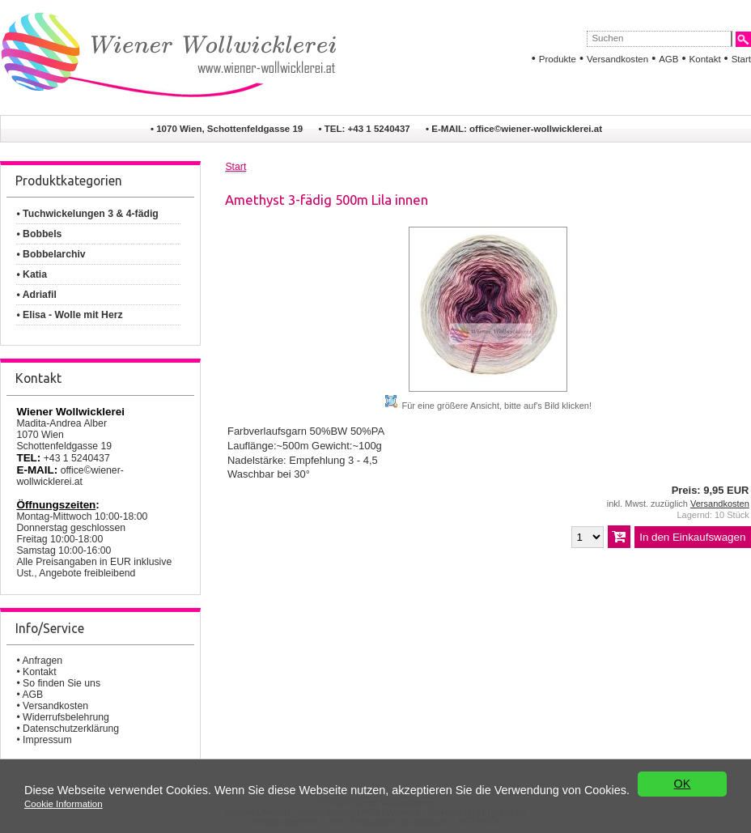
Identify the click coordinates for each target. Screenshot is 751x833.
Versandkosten (617, 59)
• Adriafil (36, 294)
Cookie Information (63, 804)
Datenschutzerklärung (71, 728)
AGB (668, 59)
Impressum (47, 740)
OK (682, 783)
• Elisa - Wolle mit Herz (69, 315)
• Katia (31, 274)
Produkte (557, 59)
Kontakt (705, 59)
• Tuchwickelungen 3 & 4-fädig (87, 213)
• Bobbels (39, 234)
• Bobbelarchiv (50, 254)
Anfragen (42, 660)
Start (741, 59)
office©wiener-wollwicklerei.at (535, 129)
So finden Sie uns (61, 683)
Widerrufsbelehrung (66, 717)
